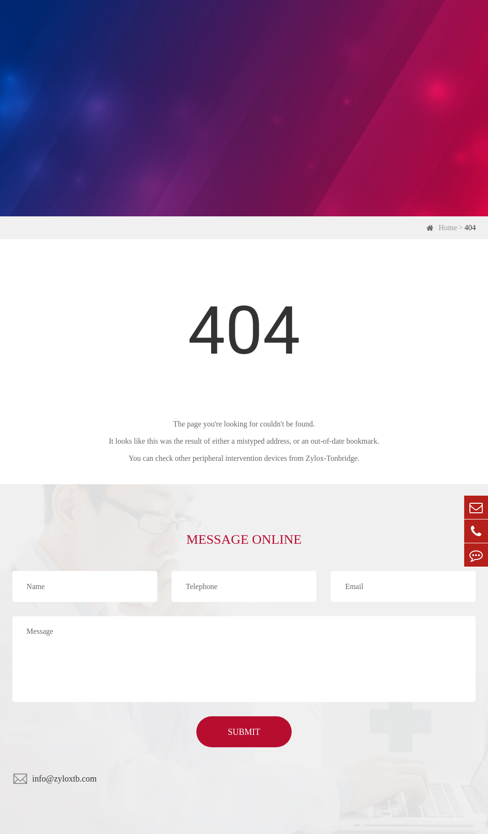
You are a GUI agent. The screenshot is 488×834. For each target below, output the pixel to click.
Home (447, 228)
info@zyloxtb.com (64, 778)
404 (470, 228)
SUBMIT (244, 732)
